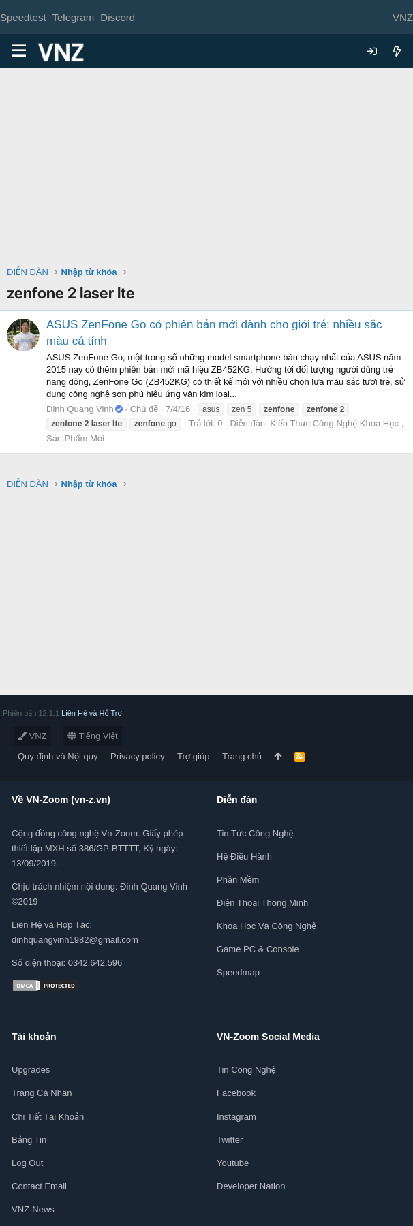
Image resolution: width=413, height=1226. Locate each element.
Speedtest (23, 17)
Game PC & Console (258, 949)
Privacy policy (137, 756)
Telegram (73, 17)
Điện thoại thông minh (262, 903)
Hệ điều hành (244, 856)
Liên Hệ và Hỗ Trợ (91, 713)
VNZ (32, 736)
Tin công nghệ (246, 1070)
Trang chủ (242, 756)
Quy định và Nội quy (58, 756)
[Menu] (19, 51)
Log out (27, 1163)
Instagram (236, 1117)
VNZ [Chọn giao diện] (403, 17)
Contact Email (39, 1186)
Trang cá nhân (42, 1093)
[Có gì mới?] (397, 51)
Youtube (233, 1163)
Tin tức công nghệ (255, 833)
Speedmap (238, 972)
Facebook (236, 1093)
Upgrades (31, 1070)
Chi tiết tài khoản (48, 1117)
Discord (117, 17)
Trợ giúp (193, 756)
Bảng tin (29, 1140)
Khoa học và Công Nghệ (266, 926)
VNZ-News (33, 1209)
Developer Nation (251, 1186)
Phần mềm (238, 880)
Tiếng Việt (92, 736)
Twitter (230, 1140)
